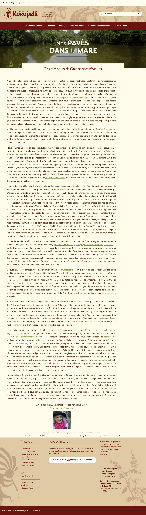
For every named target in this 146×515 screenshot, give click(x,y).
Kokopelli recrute (28, 466)
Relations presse (28, 463)
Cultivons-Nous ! (28, 488)
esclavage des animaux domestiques (72, 97)
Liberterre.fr (109, 337)
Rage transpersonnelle (66, 270)
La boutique (26, 448)
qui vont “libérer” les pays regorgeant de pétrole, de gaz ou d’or (83, 245)
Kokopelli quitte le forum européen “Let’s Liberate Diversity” (101, 436)
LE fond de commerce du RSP (34, 436)
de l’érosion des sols (55, 178)
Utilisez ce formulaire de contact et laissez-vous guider (74, 460)
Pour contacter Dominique (61, 408)
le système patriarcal (101, 360)
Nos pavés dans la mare (72, 433)
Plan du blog (6, 511)
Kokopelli (99, 433)
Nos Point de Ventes (29, 460)
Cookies (35, 511)
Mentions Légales (21, 511)
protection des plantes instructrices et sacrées (28, 337)
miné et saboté (20, 343)
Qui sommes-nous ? (29, 451)
